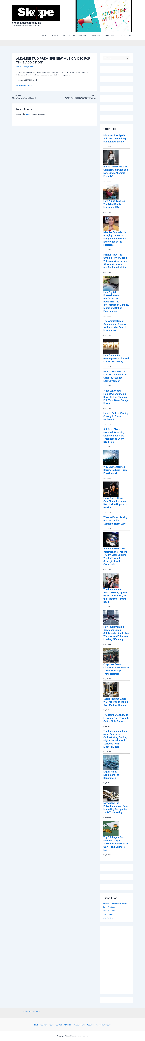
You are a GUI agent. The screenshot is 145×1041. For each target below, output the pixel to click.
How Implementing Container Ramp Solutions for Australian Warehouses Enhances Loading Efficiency (116, 633)
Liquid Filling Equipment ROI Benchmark (111, 775)
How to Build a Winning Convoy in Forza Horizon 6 (115, 416)
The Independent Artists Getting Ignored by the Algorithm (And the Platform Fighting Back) (115, 596)
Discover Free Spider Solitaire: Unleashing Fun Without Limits (114, 139)
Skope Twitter (108, 915)
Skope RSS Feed (109, 911)
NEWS (51, 1025)
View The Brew (108, 918)
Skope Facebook (109, 908)
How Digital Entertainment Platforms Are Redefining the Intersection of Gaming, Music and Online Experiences (116, 302)
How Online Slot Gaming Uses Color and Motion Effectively (116, 359)
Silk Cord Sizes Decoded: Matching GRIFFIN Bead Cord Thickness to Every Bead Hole (113, 436)
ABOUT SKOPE (92, 1025)
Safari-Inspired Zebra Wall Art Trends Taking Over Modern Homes (115, 702)
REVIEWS (58, 1025)
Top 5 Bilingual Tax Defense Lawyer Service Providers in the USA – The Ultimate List (116, 844)
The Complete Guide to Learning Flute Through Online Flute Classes (116, 718)
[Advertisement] (118, 959)
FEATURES (43, 1025)
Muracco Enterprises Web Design (115, 904)
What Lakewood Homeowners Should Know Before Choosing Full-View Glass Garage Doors (115, 397)
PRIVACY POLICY (105, 1025)
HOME (36, 1025)
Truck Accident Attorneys (31, 1011)
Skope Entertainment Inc (26, 22)
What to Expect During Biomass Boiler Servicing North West (115, 521)
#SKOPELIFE (67, 1025)
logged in (28, 115)
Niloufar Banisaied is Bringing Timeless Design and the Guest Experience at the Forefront (114, 239)
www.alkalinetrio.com (24, 86)
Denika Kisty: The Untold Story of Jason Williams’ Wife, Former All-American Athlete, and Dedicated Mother (115, 261)
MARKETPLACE (79, 1025)
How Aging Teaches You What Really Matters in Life (114, 204)
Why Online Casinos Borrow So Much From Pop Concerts (115, 470)
